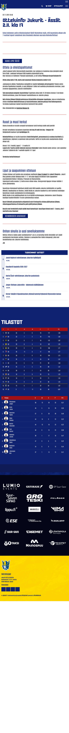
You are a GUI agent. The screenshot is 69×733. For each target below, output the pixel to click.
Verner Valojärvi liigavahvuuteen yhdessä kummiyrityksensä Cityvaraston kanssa (33, 294)
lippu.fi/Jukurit (43, 174)
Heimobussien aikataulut (15, 215)
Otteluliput (58, 6)
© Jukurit (4, 595)
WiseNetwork (37, 595)
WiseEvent (25, 595)
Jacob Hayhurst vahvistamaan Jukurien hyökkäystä (23, 257)
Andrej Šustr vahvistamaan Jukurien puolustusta (22, 275)
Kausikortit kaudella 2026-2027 (16, 266)
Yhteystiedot (4, 585)
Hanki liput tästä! (12, 60)
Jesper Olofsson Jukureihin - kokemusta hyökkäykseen (24, 284)
